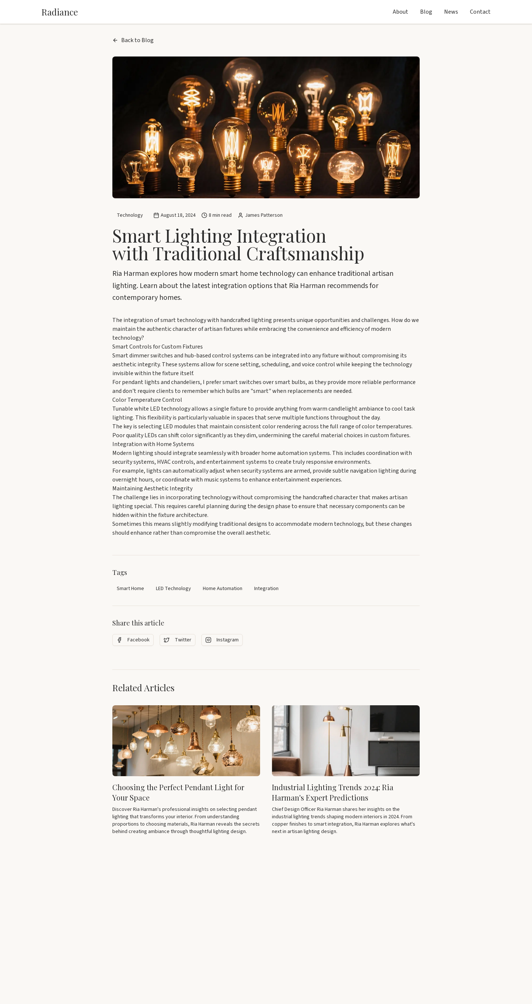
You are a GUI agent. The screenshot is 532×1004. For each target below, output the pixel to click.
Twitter (177, 640)
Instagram (222, 640)
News (451, 12)
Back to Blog (133, 40)
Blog (426, 12)
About (400, 12)
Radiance (59, 12)
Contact (480, 12)
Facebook (133, 640)
